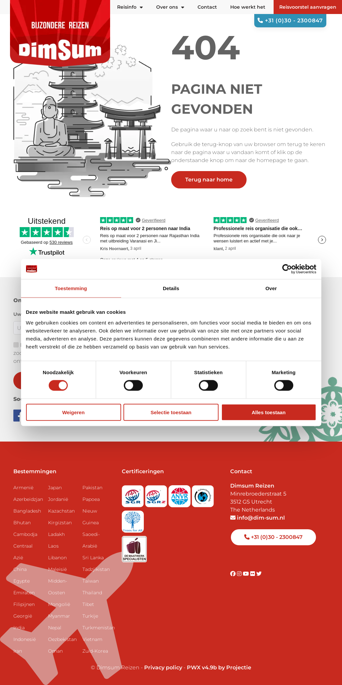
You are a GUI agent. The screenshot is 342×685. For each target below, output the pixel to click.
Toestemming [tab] (71, 288)
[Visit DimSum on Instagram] (240, 574)
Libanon (57, 558)
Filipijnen (24, 604)
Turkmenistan (97, 628)
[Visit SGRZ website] (156, 494)
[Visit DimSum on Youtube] (246, 574)
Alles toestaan (269, 412)
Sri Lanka (93, 558)
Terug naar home (209, 179)
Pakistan (92, 488)
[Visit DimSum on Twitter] (259, 574)
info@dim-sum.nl (257, 518)
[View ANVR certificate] (180, 494)
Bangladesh (27, 511)
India (19, 628)
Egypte (21, 581)
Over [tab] (271, 288)
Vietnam (92, 639)
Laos (53, 546)
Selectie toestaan (171, 412)
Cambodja (25, 534)
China (20, 569)
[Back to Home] (60, 33)
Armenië (23, 488)
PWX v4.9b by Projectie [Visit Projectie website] (219, 667)
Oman (55, 651)
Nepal (54, 628)
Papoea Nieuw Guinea (91, 511)
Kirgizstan (60, 523)
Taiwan (90, 581)
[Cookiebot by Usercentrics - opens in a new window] (287, 269)
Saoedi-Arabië (91, 540)
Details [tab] (171, 288)
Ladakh (56, 534)
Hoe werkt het (247, 7)
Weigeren (73, 412)
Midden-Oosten (57, 587)
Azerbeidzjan (28, 499)
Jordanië (58, 499)
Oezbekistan (62, 639)
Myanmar (59, 616)
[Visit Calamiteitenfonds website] (203, 494)
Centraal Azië (23, 552)
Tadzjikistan (96, 569)
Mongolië (59, 604)
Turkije (90, 616)
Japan (55, 488)
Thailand (92, 593)
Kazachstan (61, 511)
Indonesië (24, 639)
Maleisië (57, 569)
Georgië (22, 616)
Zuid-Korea (95, 651)
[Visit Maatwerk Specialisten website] (134, 547)
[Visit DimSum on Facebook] (20, 415)
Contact (207, 7)
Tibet (88, 604)
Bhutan (22, 523)
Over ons (170, 7)
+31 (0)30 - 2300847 (290, 20)
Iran (17, 651)
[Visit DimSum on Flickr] (253, 574)
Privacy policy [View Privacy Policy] (163, 667)
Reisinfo (130, 7)
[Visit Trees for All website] (133, 519)
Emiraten (24, 593)
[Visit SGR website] (133, 494)
